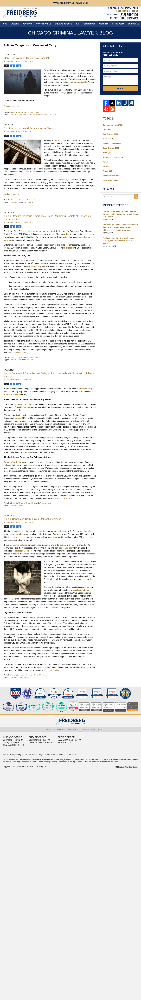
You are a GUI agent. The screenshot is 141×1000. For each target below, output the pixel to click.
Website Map (72, 729)
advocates (90, 554)
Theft (107, 152)
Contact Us (85, 729)
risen (67, 421)
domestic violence (12, 395)
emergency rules (38, 231)
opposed (18, 418)
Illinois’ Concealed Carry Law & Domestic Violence (32, 518)
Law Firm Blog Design (126, 767)
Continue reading (11, 106)
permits (57, 534)
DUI (77, 24)
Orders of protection (13, 462)
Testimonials (89, 24)
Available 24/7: (70, 3)
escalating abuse (80, 590)
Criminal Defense (63, 24)
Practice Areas (43, 24)
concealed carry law (23, 404)
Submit (120, 89)
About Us (27, 24)
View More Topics (110, 180)
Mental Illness (27, 114)
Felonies (20, 357)
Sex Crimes (110, 134)
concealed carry (33, 266)
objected (70, 248)
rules (66, 234)
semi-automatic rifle (77, 82)
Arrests (13, 357)
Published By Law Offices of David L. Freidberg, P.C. (122, 13)
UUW (27, 677)
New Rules (29, 360)
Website (15, 24)
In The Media (118, 24)
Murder (108, 139)
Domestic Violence (17, 503)
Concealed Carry (16, 114)
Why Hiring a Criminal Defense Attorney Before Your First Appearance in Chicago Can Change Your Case (120, 227)
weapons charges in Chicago (46, 114)
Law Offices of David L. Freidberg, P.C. (32, 767)
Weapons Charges (33, 112)
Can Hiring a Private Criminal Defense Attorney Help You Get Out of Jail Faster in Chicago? (120, 214)
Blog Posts (97, 729)
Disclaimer (60, 729)
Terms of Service (64, 755)
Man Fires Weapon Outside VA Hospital (26, 58)
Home (4, 24)
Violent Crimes (30, 503)
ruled (42, 263)
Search (136, 196)
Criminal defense (17, 112)
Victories (103, 24)
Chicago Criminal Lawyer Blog (20, 13)
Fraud (107, 171)
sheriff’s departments (40, 617)
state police (17, 534)
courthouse (29, 202)
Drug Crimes (111, 148)
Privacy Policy (49, 755)
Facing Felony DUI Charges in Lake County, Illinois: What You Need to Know (118, 240)
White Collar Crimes (113, 176)
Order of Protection (40, 675)
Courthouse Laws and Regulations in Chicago (30, 128)
